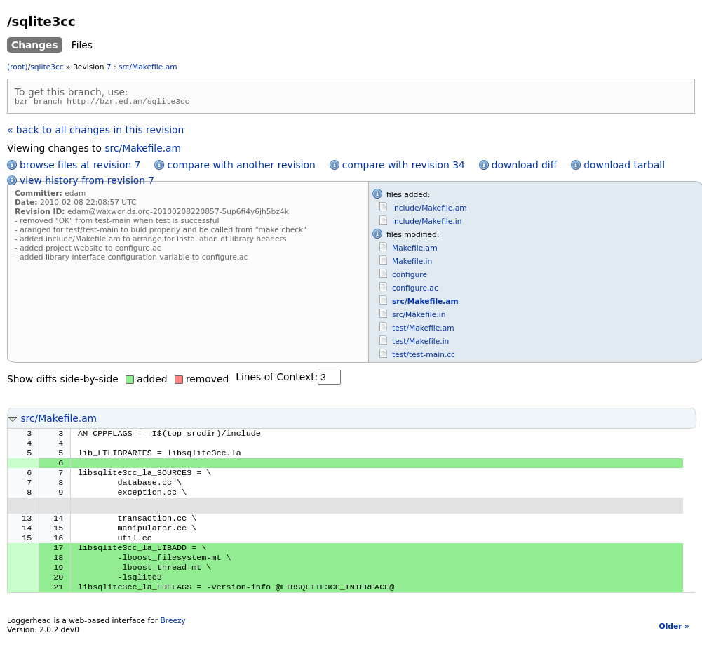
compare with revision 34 (403, 167)
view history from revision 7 (87, 182)
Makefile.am (415, 250)
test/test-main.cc (423, 356)
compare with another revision (241, 167)
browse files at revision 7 (80, 167)
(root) (17, 67)
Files (82, 45)
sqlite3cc (46, 67)
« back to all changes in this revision (95, 132)
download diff (524, 167)
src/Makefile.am (148, 67)
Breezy (172, 643)
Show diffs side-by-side (63, 381)
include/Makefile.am (429, 210)
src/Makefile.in (418, 316)
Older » (674, 649)
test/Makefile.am (423, 330)
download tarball (624, 167)
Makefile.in (412, 263)
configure (409, 276)
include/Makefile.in (426, 223)
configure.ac (415, 290)
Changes (34, 45)
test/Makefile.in (420, 343)
